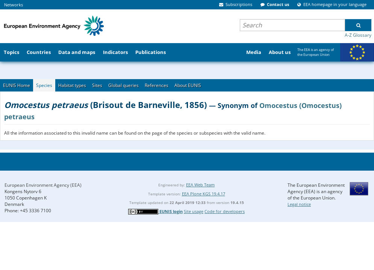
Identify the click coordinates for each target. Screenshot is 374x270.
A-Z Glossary (358, 35)
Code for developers (224, 211)
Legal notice (299, 204)
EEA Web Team (200, 185)
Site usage (193, 211)
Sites (97, 85)
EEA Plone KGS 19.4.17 (203, 193)
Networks (13, 5)
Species (44, 85)
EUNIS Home (16, 85)
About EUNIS (187, 85)
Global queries (123, 85)
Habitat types (72, 85)
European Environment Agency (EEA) (43, 185)
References (156, 85)
